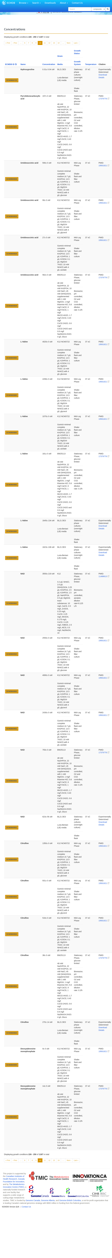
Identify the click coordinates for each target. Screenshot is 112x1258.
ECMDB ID (11, 64)
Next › (69, 43)
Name (23, 64)
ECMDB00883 (12, 358)
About (64, 3)
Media (60, 64)
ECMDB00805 (12, 127)
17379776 (104, 99)
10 (40, 43)
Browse (23, 3)
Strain (60, 56)
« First (8, 43)
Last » (76, 43)
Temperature (90, 64)
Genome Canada (33, 1200)
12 (49, 43)
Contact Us (77, 3)
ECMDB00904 (12, 859)
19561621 (104, 165)
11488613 (104, 576)
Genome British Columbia (70, 1200)
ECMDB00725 (12, 80)
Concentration (48, 64)
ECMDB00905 (12, 1065)
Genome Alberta (48, 1200)
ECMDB (11, 2)
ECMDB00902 (12, 603)
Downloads (50, 3)
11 (45, 43)
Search (36, 3)
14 (58, 43)
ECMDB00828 (12, 179)
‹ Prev (15, 43)
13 (54, 43)
